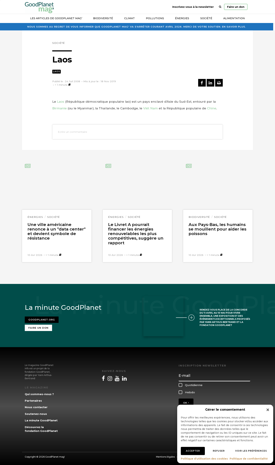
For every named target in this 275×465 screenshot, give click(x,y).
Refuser (219, 450)
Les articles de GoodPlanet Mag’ (56, 18)
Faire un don (235, 7)
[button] (268, 410)
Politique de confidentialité (249, 458)
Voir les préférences (251, 450)
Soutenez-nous (36, 413)
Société (206, 18)
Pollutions (155, 18)
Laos (56, 71)
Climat (129, 18)
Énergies (182, 18)
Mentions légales (165, 456)
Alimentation (234, 18)
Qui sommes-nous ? (39, 393)
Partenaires (33, 400)
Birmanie (59, 108)
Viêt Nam (150, 108)
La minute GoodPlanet (41, 420)
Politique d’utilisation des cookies (204, 458)
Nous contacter (36, 407)
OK (186, 402)
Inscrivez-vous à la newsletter (193, 7)
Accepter (193, 450)
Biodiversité (103, 18)
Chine (211, 108)
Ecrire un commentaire (72, 131)
